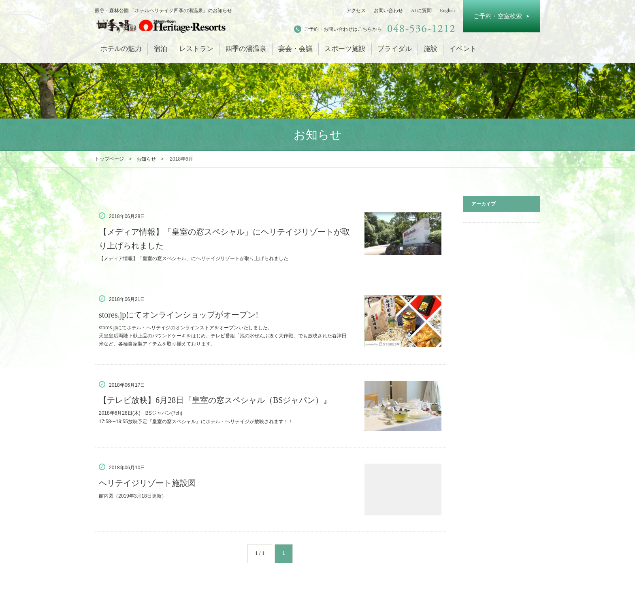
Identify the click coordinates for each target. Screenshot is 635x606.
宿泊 (160, 49)
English (447, 10)
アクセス (356, 10)
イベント (463, 49)
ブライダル (394, 49)
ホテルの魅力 (121, 49)
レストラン (196, 49)
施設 (430, 49)
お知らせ (146, 159)
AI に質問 (421, 10)
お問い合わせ (388, 10)
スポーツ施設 (345, 49)
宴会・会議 (295, 49)
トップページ (109, 159)
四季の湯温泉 (245, 49)
